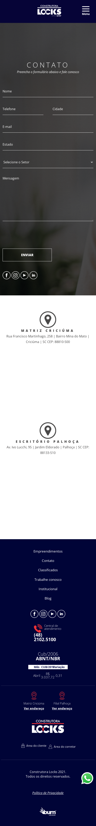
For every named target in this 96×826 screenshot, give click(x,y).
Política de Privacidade (48, 793)
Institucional (48, 589)
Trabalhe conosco (48, 579)
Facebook (7, 275)
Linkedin (33, 275)
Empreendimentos (48, 551)
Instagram (16, 275)
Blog (48, 598)
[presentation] (33, 235)
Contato (48, 560)
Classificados (48, 570)
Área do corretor (62, 747)
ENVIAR (27, 255)
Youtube (24, 275)
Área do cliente (33, 746)
